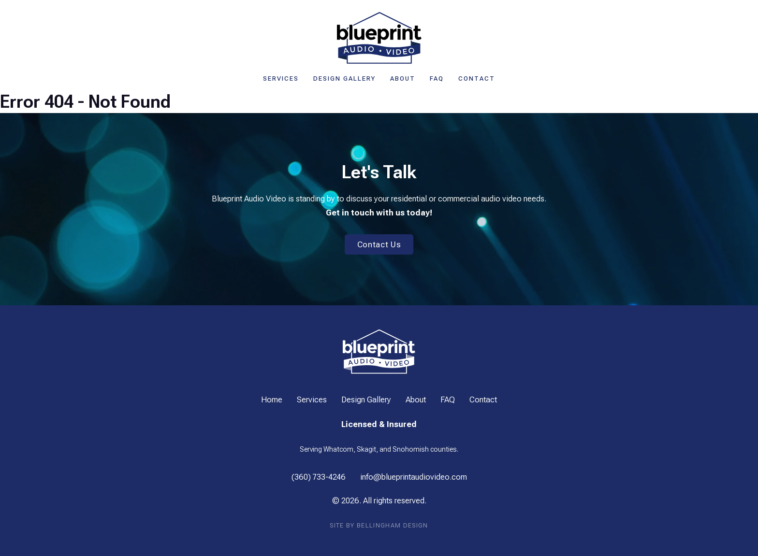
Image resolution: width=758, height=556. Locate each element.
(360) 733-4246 (319, 477)
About (402, 78)
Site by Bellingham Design (379, 525)
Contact (476, 78)
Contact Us (379, 244)
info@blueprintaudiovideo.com (413, 477)
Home (271, 399)
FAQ (437, 78)
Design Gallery (344, 78)
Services (281, 78)
